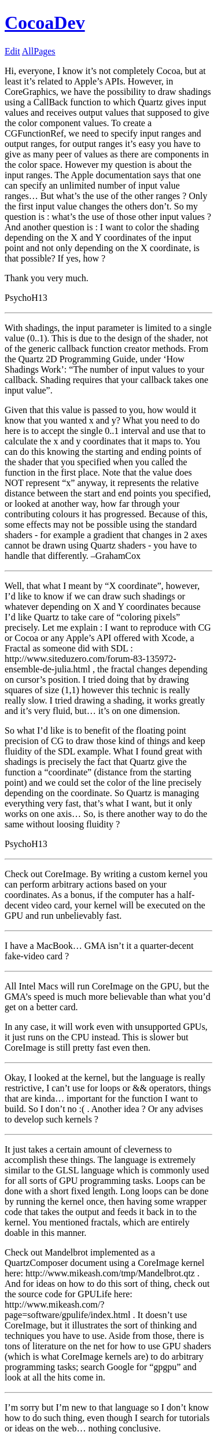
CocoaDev (45, 22)
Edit (12, 51)
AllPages (39, 51)
